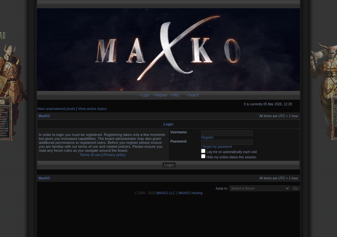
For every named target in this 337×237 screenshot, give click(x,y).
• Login (145, 95)
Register (207, 137)
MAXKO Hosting (191, 193)
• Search (192, 95)
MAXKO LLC (165, 193)
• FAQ (174, 95)
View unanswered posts (56, 109)
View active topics (92, 109)
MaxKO (44, 116)
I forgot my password (216, 146)
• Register (160, 95)
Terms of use (90, 155)
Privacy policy (114, 155)
